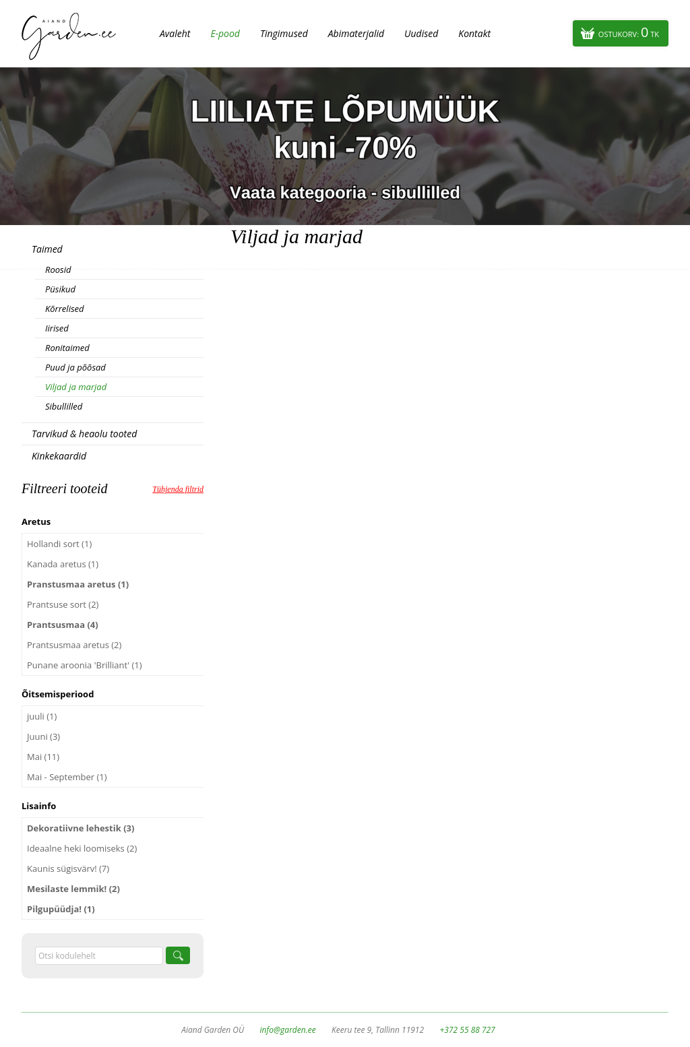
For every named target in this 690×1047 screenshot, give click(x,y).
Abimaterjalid (356, 33)
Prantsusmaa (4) (62, 624)
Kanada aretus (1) (62, 564)
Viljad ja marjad (75, 387)
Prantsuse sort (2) (62, 604)
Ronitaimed (67, 348)
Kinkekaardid (59, 455)
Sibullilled (63, 406)
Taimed (47, 249)
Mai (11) (43, 757)
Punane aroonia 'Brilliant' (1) (84, 665)
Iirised (57, 328)
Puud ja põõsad (75, 367)
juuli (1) (42, 716)
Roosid (58, 269)
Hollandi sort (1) (59, 544)
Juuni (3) (43, 736)
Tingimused (284, 33)
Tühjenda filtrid (177, 489)
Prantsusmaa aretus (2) (74, 645)
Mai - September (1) (67, 777)
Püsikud (60, 289)
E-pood (225, 33)
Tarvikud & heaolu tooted (84, 433)
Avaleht (175, 33)
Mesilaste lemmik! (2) (73, 889)
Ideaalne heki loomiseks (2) (82, 848)
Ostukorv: (628, 32)
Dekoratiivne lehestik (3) (80, 828)
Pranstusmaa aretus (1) (78, 584)
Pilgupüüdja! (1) (61, 909)
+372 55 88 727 (467, 1030)
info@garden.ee (288, 1030)
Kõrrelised (64, 309)
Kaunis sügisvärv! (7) (68, 868)
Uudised (421, 33)
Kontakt (474, 33)
